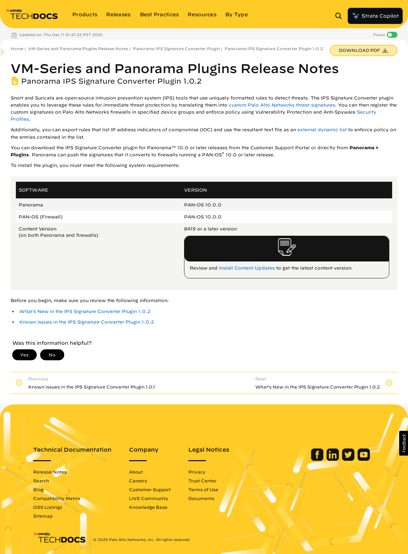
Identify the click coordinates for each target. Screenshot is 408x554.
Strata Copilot (375, 16)
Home (17, 48)
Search (41, 480)
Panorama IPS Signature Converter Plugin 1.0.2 (274, 48)
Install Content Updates (247, 268)
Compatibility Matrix (56, 498)
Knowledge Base (148, 507)
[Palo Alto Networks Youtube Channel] (364, 459)
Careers (138, 480)
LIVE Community (148, 498)
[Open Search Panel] (340, 16)
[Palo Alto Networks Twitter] (349, 459)
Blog (38, 489)
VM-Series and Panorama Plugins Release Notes (78, 48)
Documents (201, 498)
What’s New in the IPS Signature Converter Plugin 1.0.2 (85, 311)
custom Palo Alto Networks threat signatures (282, 105)
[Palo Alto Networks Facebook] (318, 459)
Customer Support (150, 489)
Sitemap (43, 515)
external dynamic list (322, 129)
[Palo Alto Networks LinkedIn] (333, 459)
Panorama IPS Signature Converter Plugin (176, 48)
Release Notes (50, 471)
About (136, 471)
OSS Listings (47, 507)
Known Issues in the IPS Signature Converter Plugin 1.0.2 (86, 322)
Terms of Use (203, 489)
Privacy (197, 471)
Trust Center (202, 480)
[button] (403, 443)
